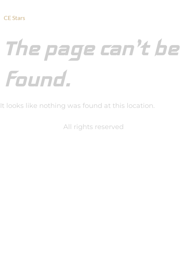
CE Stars (14, 17)
